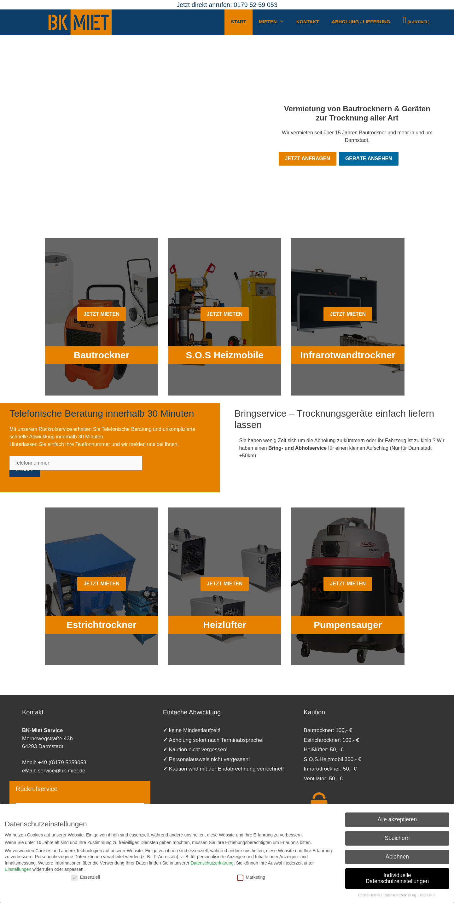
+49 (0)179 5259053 (62, 762)
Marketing (251, 877)
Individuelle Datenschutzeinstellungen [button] (397, 878)
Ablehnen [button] (397, 856)
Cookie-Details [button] (369, 895)
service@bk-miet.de (61, 771)
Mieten (274, 23)
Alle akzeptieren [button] (397, 819)
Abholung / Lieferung (361, 21)
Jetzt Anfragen (307, 158)
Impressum (428, 895)
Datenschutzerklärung (212, 862)
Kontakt (307, 21)
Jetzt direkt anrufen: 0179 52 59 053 (227, 4)
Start (238, 21)
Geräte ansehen (368, 158)
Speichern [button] (397, 838)
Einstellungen (18, 869)
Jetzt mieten (101, 314)
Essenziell (85, 877)
